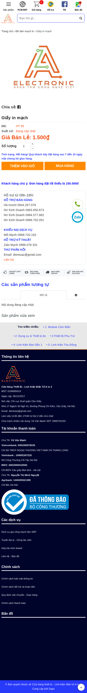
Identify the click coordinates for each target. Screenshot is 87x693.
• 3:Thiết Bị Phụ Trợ (62, 336)
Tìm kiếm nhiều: (28, 326)
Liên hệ (9, 259)
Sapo (52, 688)
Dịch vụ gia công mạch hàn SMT (19, 532)
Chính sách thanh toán (13, 603)
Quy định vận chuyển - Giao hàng (19, 595)
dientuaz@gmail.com (20, 411)
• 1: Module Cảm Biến (56, 327)
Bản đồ (78, 10)
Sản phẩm (8, 10)
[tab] (43, 295)
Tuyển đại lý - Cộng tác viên (16, 540)
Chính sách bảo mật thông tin (17, 578)
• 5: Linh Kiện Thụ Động (61, 344)
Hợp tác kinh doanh (11, 548)
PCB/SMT (22, 10)
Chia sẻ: (9, 107)
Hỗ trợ (50, 10)
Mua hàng (65, 166)
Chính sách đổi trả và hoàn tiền (18, 587)
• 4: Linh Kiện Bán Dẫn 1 (27, 344)
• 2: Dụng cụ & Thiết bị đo (29, 336)
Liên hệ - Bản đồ (10, 556)
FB (64, 10)
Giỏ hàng (36, 10)
